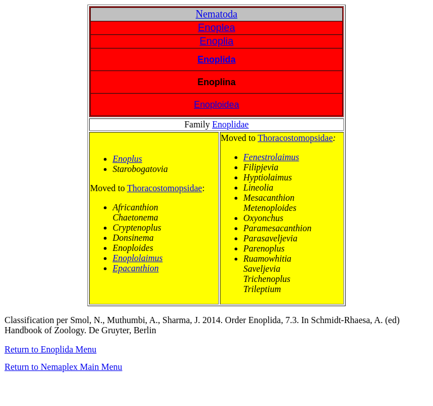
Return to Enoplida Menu (50, 349)
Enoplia (216, 41)
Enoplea (216, 27)
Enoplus (127, 159)
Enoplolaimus (138, 258)
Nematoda (216, 14)
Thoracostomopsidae (164, 188)
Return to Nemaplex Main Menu (63, 367)
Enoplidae (230, 124)
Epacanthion (136, 268)
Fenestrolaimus (271, 157)
